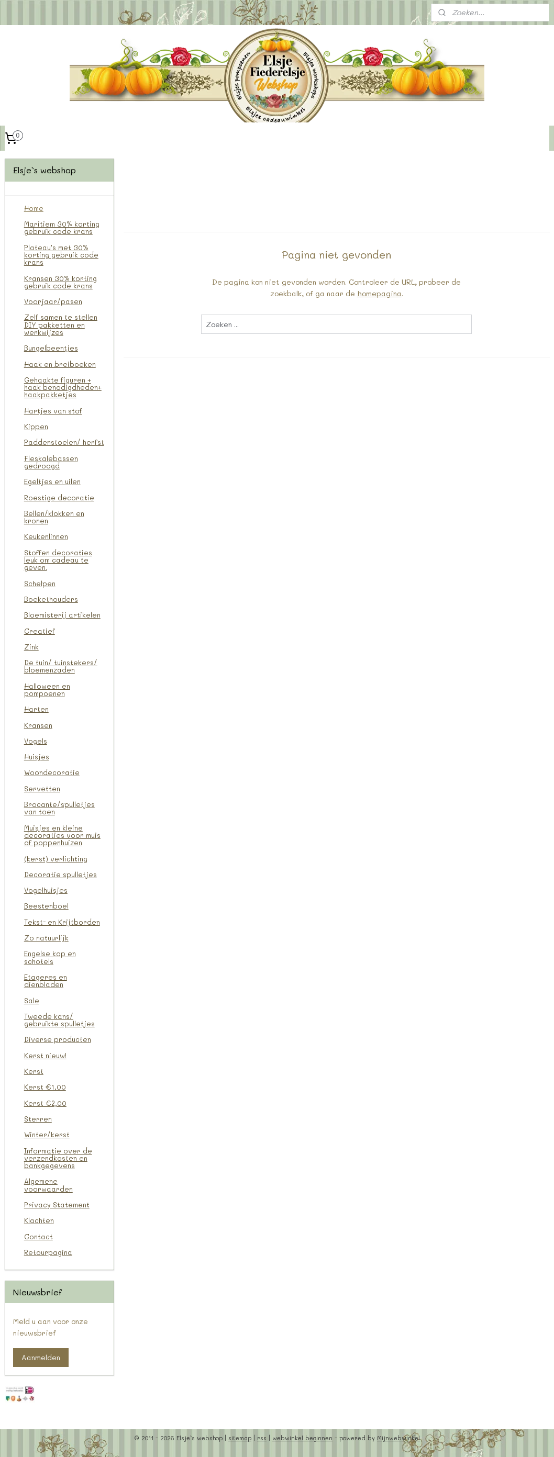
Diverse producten (57, 1039)
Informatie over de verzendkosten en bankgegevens (58, 1158)
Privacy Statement (57, 1204)
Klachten (39, 1220)
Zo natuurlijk (46, 937)
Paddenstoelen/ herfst (64, 442)
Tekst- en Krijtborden (62, 921)
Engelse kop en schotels (50, 957)
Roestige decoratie (59, 497)
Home (33, 208)
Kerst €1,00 (45, 1086)
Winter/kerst (47, 1134)
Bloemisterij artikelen (62, 614)
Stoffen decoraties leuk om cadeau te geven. (58, 560)
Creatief (39, 630)
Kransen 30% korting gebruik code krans (60, 282)
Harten (36, 708)
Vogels (35, 740)
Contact (38, 1236)
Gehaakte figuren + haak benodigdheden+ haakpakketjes (63, 387)
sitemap (239, 1438)
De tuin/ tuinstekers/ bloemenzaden (60, 666)
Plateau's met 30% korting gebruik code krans (61, 255)
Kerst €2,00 (45, 1103)
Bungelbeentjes (51, 347)
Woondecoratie (52, 772)
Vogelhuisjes (46, 890)
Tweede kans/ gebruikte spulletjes (59, 1020)
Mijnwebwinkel (398, 1438)
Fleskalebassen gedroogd (51, 462)
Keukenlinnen (46, 536)
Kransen (38, 725)
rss (262, 1438)
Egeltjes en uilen (52, 481)
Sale (31, 1000)
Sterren (38, 1118)
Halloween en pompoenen (47, 689)
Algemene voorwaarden (48, 1184)
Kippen (36, 426)
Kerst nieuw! (45, 1055)
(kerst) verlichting (55, 858)
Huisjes (36, 756)
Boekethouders (51, 599)
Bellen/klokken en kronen (54, 517)
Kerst (33, 1071)
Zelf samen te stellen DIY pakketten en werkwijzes (60, 324)
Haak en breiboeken (60, 364)
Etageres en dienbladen (45, 980)
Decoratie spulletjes (60, 874)
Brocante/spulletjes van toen (59, 808)
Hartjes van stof (53, 410)
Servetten (42, 788)
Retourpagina (48, 1252)
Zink (31, 646)
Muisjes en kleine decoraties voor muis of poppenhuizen (62, 835)
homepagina (379, 294)
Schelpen (40, 583)
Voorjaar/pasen (53, 301)
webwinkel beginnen (302, 1438)
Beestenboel (46, 905)
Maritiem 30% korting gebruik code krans (61, 227)
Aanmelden (40, 1357)
